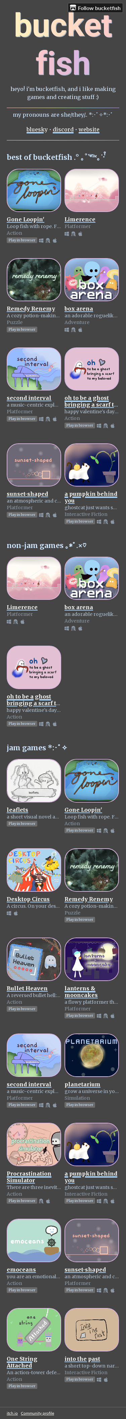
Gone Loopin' (25, 219)
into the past (82, 1358)
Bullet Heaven (27, 988)
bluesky (37, 129)
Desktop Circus (28, 899)
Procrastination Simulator (29, 1177)
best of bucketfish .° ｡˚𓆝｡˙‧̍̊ (55, 157)
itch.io (12, 1413)
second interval (29, 398)
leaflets (17, 809)
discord (63, 129)
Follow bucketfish (95, 7)
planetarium (82, 1084)
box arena (79, 308)
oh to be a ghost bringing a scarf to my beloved (91, 405)
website (89, 129)
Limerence (80, 219)
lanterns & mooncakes (81, 991)
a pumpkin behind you (91, 1177)
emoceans (21, 1269)
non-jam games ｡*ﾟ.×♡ (46, 545)
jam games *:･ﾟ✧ (37, 747)
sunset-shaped (27, 493)
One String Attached (22, 1362)
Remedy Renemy (31, 308)
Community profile (37, 1413)
